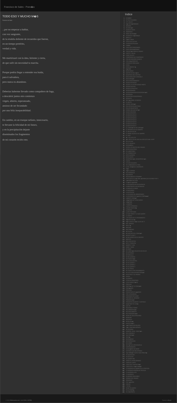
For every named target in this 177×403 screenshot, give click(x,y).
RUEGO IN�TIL (130, 323)
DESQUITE (129, 98)
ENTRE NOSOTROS (131, 149)
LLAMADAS (129, 204)
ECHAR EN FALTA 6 (131, 123)
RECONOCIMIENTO (131, 311)
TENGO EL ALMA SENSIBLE (133, 360)
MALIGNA (128, 227)
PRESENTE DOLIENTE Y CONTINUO (136, 302)
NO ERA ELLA (129, 255)
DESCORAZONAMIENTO (132, 80)
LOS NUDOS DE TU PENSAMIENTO (135, 217)
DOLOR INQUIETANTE (132, 108)
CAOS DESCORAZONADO (133, 47)
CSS (24, 400)
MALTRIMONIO (130, 229)
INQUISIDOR (129, 174)
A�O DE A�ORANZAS (132, 24)
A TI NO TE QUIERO (131, 20)
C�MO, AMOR (130, 39)
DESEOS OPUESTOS (131, 88)
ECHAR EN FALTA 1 (131, 114)
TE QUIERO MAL (130, 358)
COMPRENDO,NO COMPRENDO (135, 57)
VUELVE (128, 384)
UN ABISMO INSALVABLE (132, 376)
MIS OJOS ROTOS (131, 241)
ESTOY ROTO (129, 157)
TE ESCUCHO (129, 356)
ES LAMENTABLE (130, 151)
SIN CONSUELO (130, 333)
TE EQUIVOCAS (130, 354)
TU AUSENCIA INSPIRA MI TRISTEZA (136, 370)
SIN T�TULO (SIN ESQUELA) (134, 345)
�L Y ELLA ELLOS (131, 137)
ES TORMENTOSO (131, 153)
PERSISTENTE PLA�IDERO (133, 292)
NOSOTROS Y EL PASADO (133, 274)
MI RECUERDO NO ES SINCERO (135, 237)
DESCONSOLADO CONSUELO (134, 76)
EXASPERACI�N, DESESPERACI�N (136, 159)
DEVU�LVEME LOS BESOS (133, 100)
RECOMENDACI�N (131, 309)
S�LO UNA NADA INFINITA (133, 327)
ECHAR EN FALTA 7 (131, 125)
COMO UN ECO (130, 55)
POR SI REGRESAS (131, 294)
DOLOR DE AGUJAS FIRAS (133, 106)
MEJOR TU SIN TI (130, 235)
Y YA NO (128, 386)
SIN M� (128, 337)
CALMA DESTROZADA (132, 43)
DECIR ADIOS (129, 71)
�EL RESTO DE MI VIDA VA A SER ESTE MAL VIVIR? (140, 139)
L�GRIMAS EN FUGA (132, 180)
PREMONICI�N (130, 300)
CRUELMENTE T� (131, 67)
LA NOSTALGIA (130, 192)
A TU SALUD (129, 22)
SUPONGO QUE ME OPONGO (134, 351)
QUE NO (128, 306)
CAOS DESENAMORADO (132, 49)
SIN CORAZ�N (130, 335)
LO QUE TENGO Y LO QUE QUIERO (135, 214)
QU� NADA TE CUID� (132, 304)
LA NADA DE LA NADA (132, 188)
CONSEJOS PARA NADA (132, 63)
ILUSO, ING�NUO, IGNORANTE (134, 167)
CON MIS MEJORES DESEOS (134, 59)
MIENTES (128, 239)
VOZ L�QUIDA (130, 382)
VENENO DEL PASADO (132, 378)
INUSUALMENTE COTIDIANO (134, 176)
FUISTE (128, 161)
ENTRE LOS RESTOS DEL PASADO (135, 147)
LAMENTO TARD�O (131, 198)
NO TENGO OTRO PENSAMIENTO (135, 270)
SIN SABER (129, 343)
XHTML (30, 400)
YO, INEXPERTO (130, 392)
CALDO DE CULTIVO (131, 41)
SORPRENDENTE (130, 347)
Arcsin (169, 400)
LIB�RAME (129, 202)
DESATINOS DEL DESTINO (133, 75)
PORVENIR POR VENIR (132, 296)
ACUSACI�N (129, 28)
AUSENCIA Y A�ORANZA (133, 35)
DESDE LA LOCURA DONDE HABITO (136, 84)
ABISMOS (128, 26)
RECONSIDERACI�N (132, 313)
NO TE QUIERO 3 (130, 266)
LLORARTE (129, 210)
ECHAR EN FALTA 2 (131, 116)
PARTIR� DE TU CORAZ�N (133, 286)
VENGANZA (129, 380)
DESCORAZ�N (130, 78)
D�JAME (128, 69)
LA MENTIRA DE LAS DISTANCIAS (135, 186)
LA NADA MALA (130, 190)
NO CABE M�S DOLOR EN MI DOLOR (136, 251)
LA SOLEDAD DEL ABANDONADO (135, 194)
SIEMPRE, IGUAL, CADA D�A (134, 331)
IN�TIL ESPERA (130, 170)
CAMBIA (128, 45)
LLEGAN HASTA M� (131, 208)
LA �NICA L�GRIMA (131, 182)
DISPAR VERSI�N (131, 104)
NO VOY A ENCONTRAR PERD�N (135, 272)
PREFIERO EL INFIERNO (132, 298)
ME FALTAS (129, 231)
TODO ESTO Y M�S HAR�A (134, 366)
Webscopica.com (15, 400)
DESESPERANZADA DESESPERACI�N (136, 92)
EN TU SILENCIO (130, 143)
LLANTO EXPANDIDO (131, 206)
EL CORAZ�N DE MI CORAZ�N (134, 127)
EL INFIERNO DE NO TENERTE (134, 129)
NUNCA (128, 276)
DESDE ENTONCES (131, 82)
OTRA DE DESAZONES (132, 280)
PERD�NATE (129, 288)
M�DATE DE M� (130, 219)
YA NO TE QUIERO (131, 388)
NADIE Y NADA (130, 247)
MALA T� (128, 225)
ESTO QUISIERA (130, 155)
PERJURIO (129, 290)
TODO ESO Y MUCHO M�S (133, 364)
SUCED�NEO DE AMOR (132, 349)
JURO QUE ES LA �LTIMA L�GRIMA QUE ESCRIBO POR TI (142, 178)
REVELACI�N (130, 321)
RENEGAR (129, 317)
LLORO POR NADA (131, 212)
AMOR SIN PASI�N (131, 33)
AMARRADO (129, 31)
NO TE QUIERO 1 (130, 262)
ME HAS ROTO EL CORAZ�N (134, 233)
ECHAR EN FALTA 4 (131, 120)
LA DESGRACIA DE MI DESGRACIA (135, 184)
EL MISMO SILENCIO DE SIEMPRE (135, 133)
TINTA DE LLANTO (131, 362)
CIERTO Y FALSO (130, 53)
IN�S (127, 168)
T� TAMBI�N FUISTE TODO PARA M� (136, 352)
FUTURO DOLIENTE (131, 163)
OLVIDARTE (129, 278)
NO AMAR (128, 249)
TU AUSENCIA (130, 374)
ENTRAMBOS (129, 145)
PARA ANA (129, 284)
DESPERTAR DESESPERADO (134, 96)
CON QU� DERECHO (132, 61)
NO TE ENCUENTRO (131, 260)
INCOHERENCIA (130, 172)
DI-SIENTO (129, 102)
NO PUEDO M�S (130, 259)
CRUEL (128, 65)
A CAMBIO (128, 18)
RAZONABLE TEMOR (131, 307)
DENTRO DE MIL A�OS (132, 73)
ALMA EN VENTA (130, 30)
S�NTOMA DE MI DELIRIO (133, 325)
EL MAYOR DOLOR (131, 131)
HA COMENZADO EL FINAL (133, 165)
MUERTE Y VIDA (130, 245)
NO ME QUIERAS (130, 257)
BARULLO (128, 37)
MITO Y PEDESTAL (131, 243)
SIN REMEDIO (129, 339)
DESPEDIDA (129, 94)
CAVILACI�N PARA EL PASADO (134, 51)
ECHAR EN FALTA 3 (131, 118)
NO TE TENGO (130, 268)
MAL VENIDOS (130, 223)
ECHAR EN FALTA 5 (131, 122)
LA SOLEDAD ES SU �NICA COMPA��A (137, 196)
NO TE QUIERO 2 (130, 264)
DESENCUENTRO (131, 86)
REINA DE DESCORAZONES (133, 315)
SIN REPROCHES (130, 341)
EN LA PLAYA (129, 141)
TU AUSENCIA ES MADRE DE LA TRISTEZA (137, 368)
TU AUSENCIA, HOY (131, 372)
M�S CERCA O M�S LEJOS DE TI (135, 221)
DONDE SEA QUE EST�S (133, 110)
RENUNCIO (129, 319)
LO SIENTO (129, 215)
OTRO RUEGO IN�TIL (132, 282)
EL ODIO (128, 135)
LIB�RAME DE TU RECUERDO (134, 200)
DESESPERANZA (130, 90)
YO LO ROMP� (130, 390)
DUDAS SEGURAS (131, 112)
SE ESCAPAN (129, 329)
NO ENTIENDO (130, 253)
